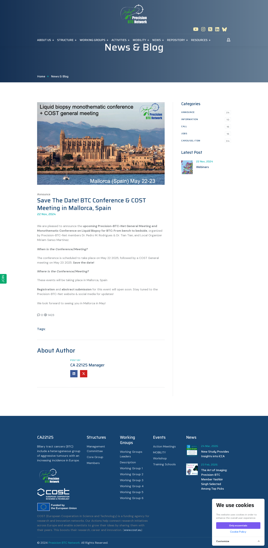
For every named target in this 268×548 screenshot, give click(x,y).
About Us (44, 40)
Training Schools (164, 464)
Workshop (160, 458)
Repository (176, 40)
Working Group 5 (131, 492)
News (156, 40)
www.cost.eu (132, 530)
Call (206, 126)
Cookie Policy (238, 531)
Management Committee (96, 448)
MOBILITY (139, 40)
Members (93, 463)
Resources (199, 40)
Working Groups (92, 40)
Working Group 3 (131, 480)
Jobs (206, 133)
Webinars (202, 167)
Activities (119, 40)
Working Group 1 (131, 468)
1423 (49, 315)
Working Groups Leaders (131, 454)
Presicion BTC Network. (64, 543)
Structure (65, 40)
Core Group (95, 457)
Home (41, 76)
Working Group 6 (131, 498)
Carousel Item (206, 141)
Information (206, 119)
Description (128, 462)
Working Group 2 (131, 474)
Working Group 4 (132, 486)
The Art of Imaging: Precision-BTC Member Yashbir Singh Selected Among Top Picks (214, 479)
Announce (206, 112)
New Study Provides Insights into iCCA (215, 454)
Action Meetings (164, 446)
